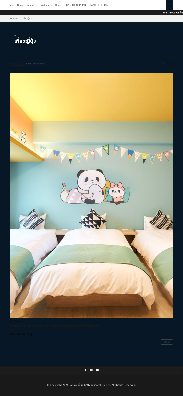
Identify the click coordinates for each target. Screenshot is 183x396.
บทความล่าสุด (17, 63)
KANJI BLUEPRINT (76, 4)
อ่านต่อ (167, 342)
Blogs (58, 4)
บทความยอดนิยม (35, 63)
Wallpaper (46, 4)
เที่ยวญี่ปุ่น (27, 18)
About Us (32, 4)
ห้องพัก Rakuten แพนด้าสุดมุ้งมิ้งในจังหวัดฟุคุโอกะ (55, 326)
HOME (16, 18)
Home (20, 4)
